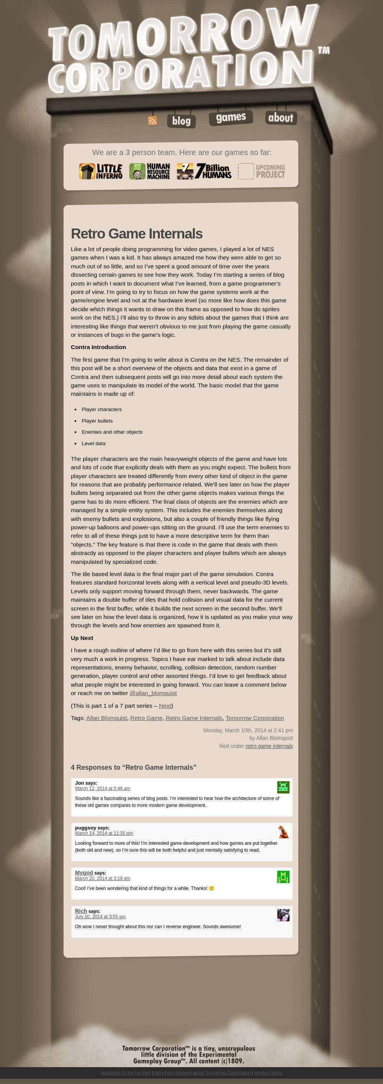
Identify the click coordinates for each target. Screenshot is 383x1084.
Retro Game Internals (194, 718)
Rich (81, 911)
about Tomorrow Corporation (222, 1073)
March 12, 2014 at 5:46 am (102, 788)
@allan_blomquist (153, 693)
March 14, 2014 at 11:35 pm (104, 833)
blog (159, 1073)
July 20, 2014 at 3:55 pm (100, 916)
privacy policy (268, 1073)
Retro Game (146, 718)
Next (165, 705)
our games (178, 1073)
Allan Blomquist (106, 718)
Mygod (84, 873)
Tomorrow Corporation (255, 718)
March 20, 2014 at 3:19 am (102, 878)
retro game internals (269, 746)
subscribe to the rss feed (126, 1073)
